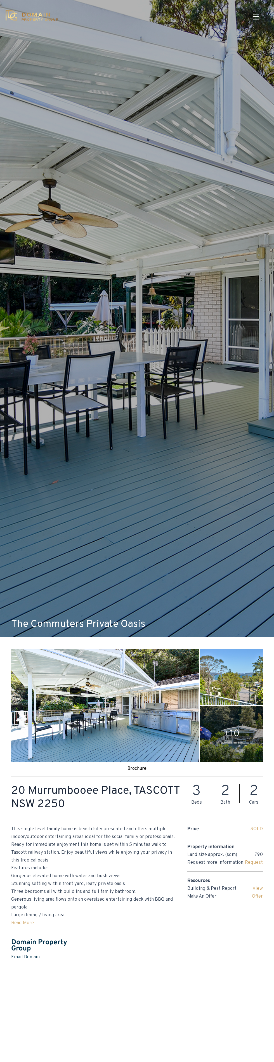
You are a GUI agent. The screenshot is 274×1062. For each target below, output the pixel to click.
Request (254, 863)
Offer (257, 896)
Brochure (137, 768)
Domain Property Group (39, 945)
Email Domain (25, 957)
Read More (22, 923)
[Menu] (256, 17)
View (257, 889)
